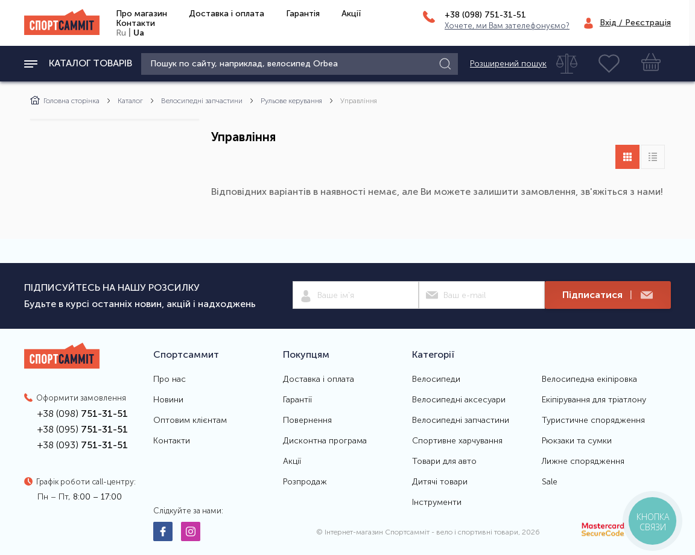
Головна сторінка (65, 101)
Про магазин (141, 13)
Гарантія (303, 13)
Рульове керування (291, 100)
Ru (121, 33)
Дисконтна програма (325, 441)
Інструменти (437, 502)
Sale (549, 482)
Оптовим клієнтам (190, 420)
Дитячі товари (440, 482)
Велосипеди (436, 379)
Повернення (307, 420)
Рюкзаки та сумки (577, 441)
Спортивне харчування (457, 441)
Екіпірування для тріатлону (594, 400)
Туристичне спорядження (593, 420)
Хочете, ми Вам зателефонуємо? (507, 26)
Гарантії (297, 400)
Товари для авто (444, 461)
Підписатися (607, 295)
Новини (168, 400)
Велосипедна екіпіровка (589, 379)
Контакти (135, 23)
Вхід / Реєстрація (635, 22)
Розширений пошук (508, 64)
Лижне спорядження (583, 461)
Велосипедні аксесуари (459, 400)
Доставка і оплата (226, 13)
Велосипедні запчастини (202, 100)
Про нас (169, 379)
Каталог (130, 100)
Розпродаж (305, 482)
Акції (351, 13)
